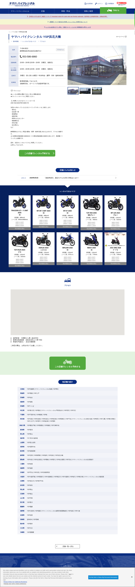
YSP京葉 (30, 419)
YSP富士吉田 (31, 442)
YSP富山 (30, 434)
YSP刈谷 (30, 459)
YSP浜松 (51, 455)
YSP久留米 (30, 511)
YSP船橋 (39, 414)
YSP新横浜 (39, 425)
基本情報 (16, 41)
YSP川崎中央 (55, 425)
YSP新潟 (30, 429)
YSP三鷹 (102, 419)
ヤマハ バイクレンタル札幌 (43, 389)
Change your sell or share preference (15, 583)
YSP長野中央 (31, 447)
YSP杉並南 (37, 419)
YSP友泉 (70, 511)
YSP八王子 (30, 421)
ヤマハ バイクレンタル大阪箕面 (94, 476)
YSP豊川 (52, 459)
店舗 (43, 11)
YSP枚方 (72, 476)
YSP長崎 (36, 519)
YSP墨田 (52, 421)
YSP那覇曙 (30, 532)
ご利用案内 (109, 4)
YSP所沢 (66, 410)
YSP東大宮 (30, 410)
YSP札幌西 (30, 389)
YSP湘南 (47, 425)
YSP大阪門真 (31, 476)
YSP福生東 (45, 421)
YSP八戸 (36, 393)
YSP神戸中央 (39, 481)
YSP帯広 (56, 389)
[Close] (132, 577)
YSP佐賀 (30, 515)
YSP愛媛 (30, 506)
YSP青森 (30, 393)
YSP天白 (68, 459)
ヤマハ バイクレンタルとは (20, 11)
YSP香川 (30, 502)
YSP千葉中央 (31, 414)
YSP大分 (30, 528)
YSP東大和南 (110, 419)
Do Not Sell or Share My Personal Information (103, 577)
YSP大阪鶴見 (48, 476)
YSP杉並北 (45, 419)
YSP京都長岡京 (45, 472)
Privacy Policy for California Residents (15, 582)
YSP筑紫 (38, 511)
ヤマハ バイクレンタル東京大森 (82, 419)
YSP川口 (73, 410)
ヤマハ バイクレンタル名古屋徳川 (82, 459)
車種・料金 (65, 11)
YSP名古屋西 (60, 459)
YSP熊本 (30, 523)
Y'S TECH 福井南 (32, 438)
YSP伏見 (36, 472)
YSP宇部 (30, 498)
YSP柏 (45, 414)
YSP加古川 (30, 481)
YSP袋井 (44, 455)
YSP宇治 (30, 472)
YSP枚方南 (79, 476)
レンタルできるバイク (29, 41)
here (70, 574)
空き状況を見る (19, 228)
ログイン (99, 4)
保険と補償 (88, 11)
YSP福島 (30, 402)
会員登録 (89, 4)
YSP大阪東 (65, 476)
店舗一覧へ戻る (68, 546)
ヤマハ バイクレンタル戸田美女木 (52, 410)
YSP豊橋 (46, 459)
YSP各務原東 (31, 451)
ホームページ (120, 36)
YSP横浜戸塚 (31, 425)
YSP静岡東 (37, 455)
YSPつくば (30, 406)
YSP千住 (68, 419)
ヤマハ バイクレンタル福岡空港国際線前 (54, 511)
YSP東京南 (53, 419)
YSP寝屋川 (39, 476)
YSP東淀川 (57, 476)
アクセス (43, 41)
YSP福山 (30, 494)
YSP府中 (38, 421)
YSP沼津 (30, 455)
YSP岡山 (30, 489)
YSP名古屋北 (38, 459)
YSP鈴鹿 (30, 464)
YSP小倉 (77, 511)
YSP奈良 (30, 485)
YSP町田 (95, 419)
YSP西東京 (61, 419)
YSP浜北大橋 (59, 455)
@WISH (29, 519)
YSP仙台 (30, 397)
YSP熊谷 (38, 410)
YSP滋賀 (30, 468)
